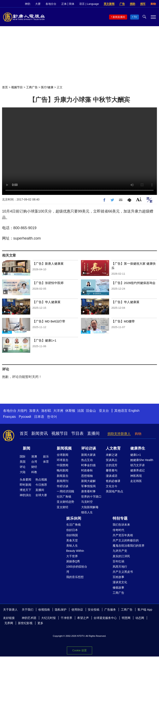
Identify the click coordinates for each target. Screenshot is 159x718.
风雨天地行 (120, 566)
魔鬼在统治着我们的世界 (129, 545)
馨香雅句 (111, 470)
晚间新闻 (62, 470)
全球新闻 (62, 454)
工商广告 (32, 87)
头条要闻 (25, 479)
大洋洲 (58, 410)
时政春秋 (87, 470)
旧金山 (91, 410)
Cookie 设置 (79, 650)
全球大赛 (41, 495)
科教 (34, 472)
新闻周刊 (62, 481)
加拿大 (34, 410)
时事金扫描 (88, 465)
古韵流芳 (111, 465)
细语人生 (87, 512)
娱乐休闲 (73, 518)
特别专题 (120, 518)
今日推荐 (41, 484)
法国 (80, 410)
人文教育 (113, 448)
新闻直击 (62, 475)
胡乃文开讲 (137, 465)
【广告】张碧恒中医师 (48, 283)
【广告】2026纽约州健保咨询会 (133, 283)
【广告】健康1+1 (44, 340)
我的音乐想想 (75, 577)
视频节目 (17, 87)
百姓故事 (118, 577)
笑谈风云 (111, 460)
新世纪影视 (25, 623)
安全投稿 (93, 609)
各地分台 (51, 3)
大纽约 (22, 410)
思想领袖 (87, 475)
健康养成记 (137, 470)
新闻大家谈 (88, 454)
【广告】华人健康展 (46, 302)
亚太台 (104, 410)
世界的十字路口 (91, 496)
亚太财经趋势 (65, 501)
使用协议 (77, 609)
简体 (71, 3)
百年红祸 (118, 561)
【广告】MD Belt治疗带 (49, 321)
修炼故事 (118, 587)
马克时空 (87, 501)
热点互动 (87, 460)
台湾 (34, 461)
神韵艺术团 (29, 618)
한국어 (52, 416)
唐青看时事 (88, 491)
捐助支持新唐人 (119, 433)
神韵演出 (25, 495)
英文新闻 (109, 3)
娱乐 (46, 456)
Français (9, 416)
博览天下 (25, 490)
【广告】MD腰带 (123, 321)
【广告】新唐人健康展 (48, 263)
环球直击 (62, 460)
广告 (122, 3)
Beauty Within (75, 550)
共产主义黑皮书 (123, 571)
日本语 (39, 416)
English (134, 410)
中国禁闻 (62, 465)
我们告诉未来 (121, 524)
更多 (40, 623)
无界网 (8, 623)
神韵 (27, 3)
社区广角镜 (64, 496)
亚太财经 (62, 507)
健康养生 (137, 448)
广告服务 (110, 609)
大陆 (22, 472)
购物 (153, 3)
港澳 (34, 456)
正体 (64, 3)
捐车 (143, 3)
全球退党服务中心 (105, 618)
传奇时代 (118, 530)
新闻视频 (64, 448)
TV (135, 17)
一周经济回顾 (65, 491)
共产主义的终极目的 (126, 540)
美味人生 (72, 545)
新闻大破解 (88, 481)
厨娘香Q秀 (73, 561)
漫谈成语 (111, 475)
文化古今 (111, 486)
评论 (22, 466)
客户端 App (144, 609)
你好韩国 (72, 535)
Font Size (139, 199)
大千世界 (72, 556)
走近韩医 (136, 481)
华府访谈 (62, 486)
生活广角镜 (73, 524)
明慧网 (126, 618)
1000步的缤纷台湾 (76, 569)
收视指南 (44, 609)
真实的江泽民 (121, 556)
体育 (46, 461)
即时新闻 (25, 484)
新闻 (26, 448)
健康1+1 (135, 454)
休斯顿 (70, 410)
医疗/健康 (47, 87)
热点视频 (41, 479)
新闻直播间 (119, 17)
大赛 (38, 3)
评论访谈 (88, 448)
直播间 (93, 433)
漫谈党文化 (120, 582)
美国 (22, 461)
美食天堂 (72, 540)
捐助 (132, 3)
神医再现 (136, 475)
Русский (25, 416)
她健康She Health (141, 460)
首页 (5, 87)
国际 (22, 456)
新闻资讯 (39, 433)
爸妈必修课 (113, 481)
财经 (34, 466)
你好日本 (72, 530)
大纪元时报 (48, 618)
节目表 (77, 433)
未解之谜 (111, 454)
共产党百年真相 (123, 535)
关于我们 (27, 609)
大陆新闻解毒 (90, 507)
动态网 (139, 618)
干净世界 (66, 618)
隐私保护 (60, 609)
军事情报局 (88, 486)
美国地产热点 (114, 491)
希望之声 (83, 618)
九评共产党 (120, 550)
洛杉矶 (46, 410)
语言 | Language (89, 3)
